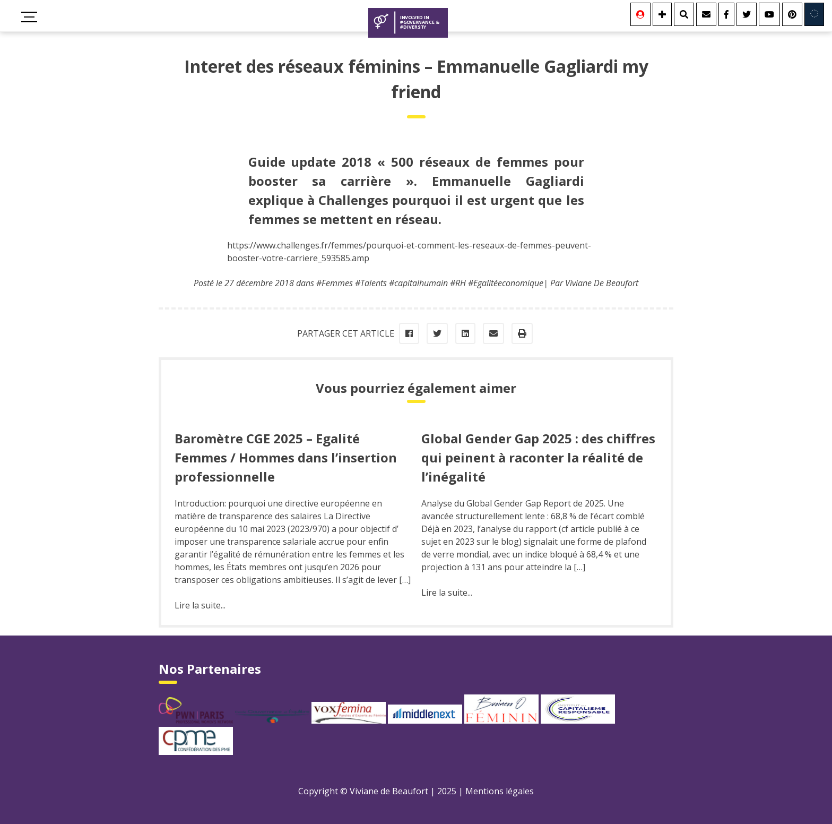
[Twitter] (746, 14)
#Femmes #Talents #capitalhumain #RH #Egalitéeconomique (429, 283)
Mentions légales (499, 791)
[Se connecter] (640, 14)
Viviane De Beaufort (601, 283)
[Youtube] (769, 14)
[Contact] (706, 14)
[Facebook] (726, 14)
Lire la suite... (200, 605)
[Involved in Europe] (814, 14)
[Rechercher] (684, 14)
